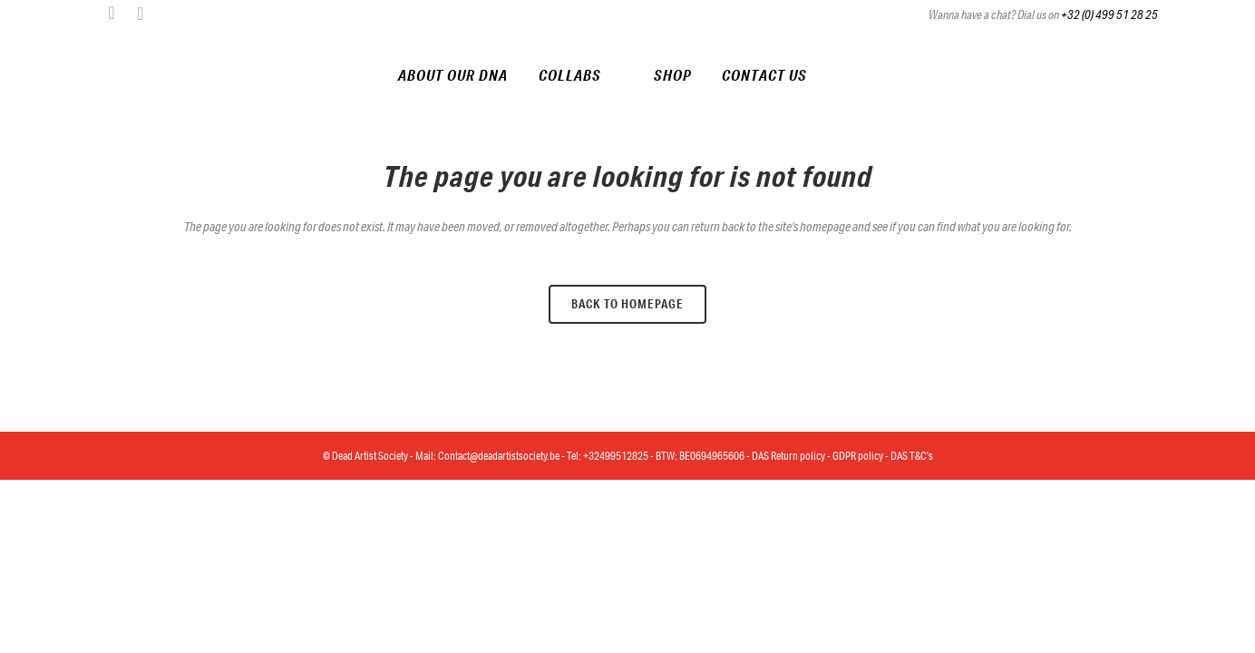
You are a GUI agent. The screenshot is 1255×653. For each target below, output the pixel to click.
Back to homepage (627, 304)
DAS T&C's (911, 455)
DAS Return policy (788, 455)
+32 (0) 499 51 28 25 (1109, 14)
